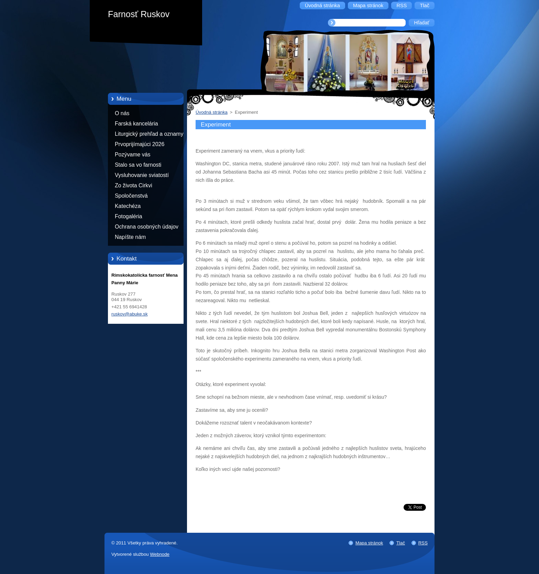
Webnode (159, 554)
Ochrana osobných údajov (146, 227)
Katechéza (128, 206)
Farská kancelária (136, 123)
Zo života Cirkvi (133, 185)
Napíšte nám (130, 237)
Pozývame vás (133, 154)
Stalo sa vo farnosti (138, 165)
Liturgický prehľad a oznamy (149, 134)
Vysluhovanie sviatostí (142, 175)
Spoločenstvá (131, 196)
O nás (122, 113)
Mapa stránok (369, 542)
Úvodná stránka (212, 112)
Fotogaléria (128, 216)
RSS (423, 542)
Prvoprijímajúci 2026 (139, 144)
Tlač (400, 542)
